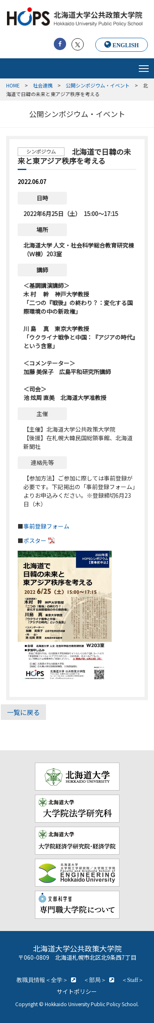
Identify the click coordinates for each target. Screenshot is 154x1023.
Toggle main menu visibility (144, 66)
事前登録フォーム (46, 526)
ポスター (34, 540)
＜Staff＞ (133, 980)
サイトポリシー (77, 991)
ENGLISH (126, 45)
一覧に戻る (23, 712)
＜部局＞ (94, 980)
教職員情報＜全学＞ (42, 980)
